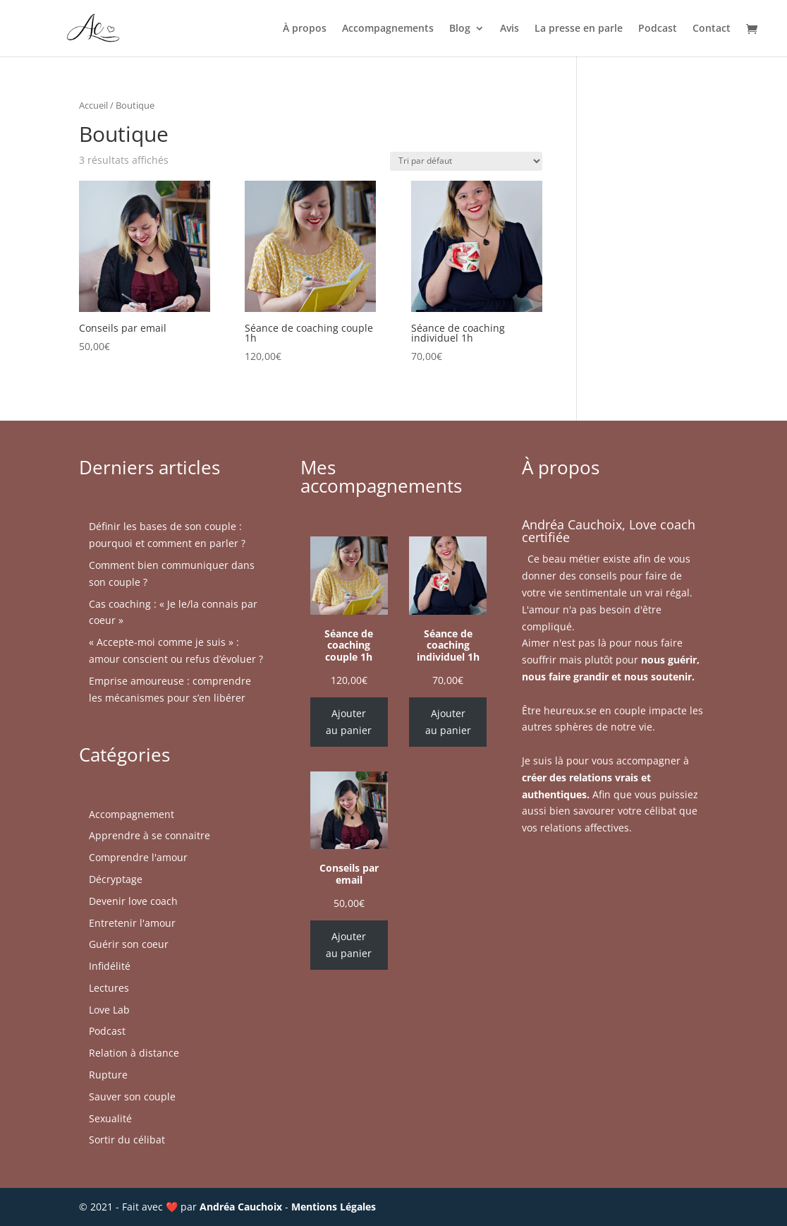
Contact (712, 29)
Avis (509, 29)
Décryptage (115, 879)
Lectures (109, 987)
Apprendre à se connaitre (149, 835)
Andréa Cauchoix (241, 1206)
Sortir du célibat (127, 1139)
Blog (459, 29)
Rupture (108, 1074)
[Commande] (466, 161)
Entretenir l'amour (132, 923)
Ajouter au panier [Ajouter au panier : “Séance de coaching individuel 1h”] (448, 722)
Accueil (93, 105)
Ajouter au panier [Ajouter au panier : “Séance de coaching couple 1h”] (349, 722)
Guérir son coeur (129, 944)
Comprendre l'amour (138, 857)
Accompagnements (388, 29)
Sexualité (110, 1118)
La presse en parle (579, 29)
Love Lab (109, 1009)
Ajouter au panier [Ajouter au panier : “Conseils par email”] (349, 945)
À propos (305, 29)
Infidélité (109, 966)
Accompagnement (131, 814)
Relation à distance (134, 1052)
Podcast (657, 29)
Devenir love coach (133, 901)
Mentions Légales (333, 1206)
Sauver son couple (132, 1096)
